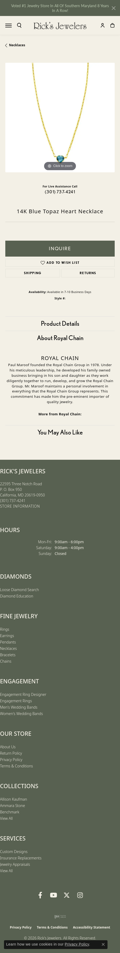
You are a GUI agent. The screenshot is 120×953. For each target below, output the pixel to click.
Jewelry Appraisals (15, 864)
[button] (19, 25)
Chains (5, 661)
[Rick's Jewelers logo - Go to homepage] (60, 25)
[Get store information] (20, 506)
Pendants (8, 642)
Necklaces (17, 45)
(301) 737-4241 (60, 191)
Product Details (60, 323)
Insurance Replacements (20, 857)
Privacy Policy (11, 759)
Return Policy (11, 753)
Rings (4, 629)
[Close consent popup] (103, 944)
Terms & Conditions (16, 765)
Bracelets (7, 654)
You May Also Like (60, 432)
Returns (88, 273)
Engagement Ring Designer (23, 694)
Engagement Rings (16, 700)
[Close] (113, 8)
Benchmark (9, 811)
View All (6, 818)
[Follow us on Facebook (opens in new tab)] (40, 895)
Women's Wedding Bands (21, 713)
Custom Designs (14, 851)
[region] (60, 117)
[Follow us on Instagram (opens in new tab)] (80, 895)
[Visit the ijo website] (60, 917)
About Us (8, 746)
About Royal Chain (60, 338)
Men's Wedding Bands (18, 707)
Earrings (7, 635)
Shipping (33, 273)
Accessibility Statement (91, 927)
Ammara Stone (12, 805)
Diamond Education (16, 596)
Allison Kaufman (13, 799)
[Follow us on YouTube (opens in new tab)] (53, 895)
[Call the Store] (12, 500)
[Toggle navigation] (8, 25)
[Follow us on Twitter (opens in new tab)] (66, 895)
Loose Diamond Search (19, 589)
